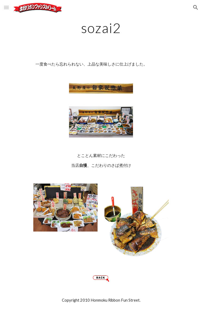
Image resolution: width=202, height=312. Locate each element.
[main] (100, 28)
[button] (6, 7)
